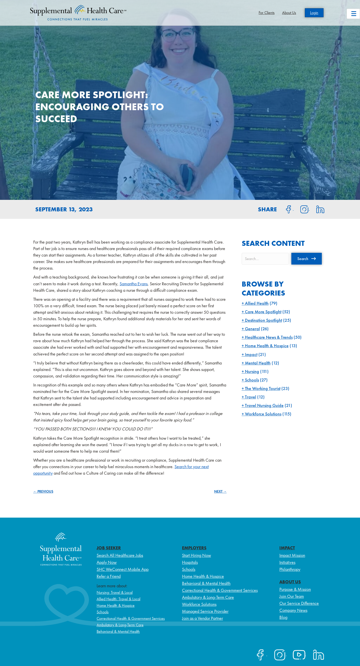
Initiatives (287, 562)
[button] (306, 258)
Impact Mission (292, 555)
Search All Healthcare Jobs (120, 555)
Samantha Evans (134, 284)
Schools (252, 380)
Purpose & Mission (295, 589)
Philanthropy (289, 569)
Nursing (252, 371)
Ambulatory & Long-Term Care (120, 625)
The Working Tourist (262, 388)
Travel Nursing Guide (264, 405)
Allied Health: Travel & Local (118, 599)
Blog (283, 617)
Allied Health (257, 303)
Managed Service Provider (205, 611)
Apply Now (107, 562)
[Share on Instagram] (302, 209)
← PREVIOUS (43, 491)
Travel (250, 397)
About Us (289, 12)
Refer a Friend (109, 576)
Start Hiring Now (196, 555)
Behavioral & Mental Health (118, 631)
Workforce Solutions (263, 414)
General (252, 329)
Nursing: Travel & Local (115, 592)
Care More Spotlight (263, 312)
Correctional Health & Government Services (131, 618)
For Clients (267, 12)
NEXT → (220, 491)
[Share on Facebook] (286, 209)
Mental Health (258, 363)
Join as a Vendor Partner (202, 618)
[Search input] (265, 259)
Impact (251, 354)
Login (314, 12)
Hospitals (190, 562)
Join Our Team (291, 596)
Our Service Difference (299, 603)
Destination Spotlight (263, 320)
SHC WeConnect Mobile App (123, 569)
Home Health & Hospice (267, 345)
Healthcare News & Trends (269, 337)
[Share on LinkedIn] (317, 209)
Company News (293, 610)
